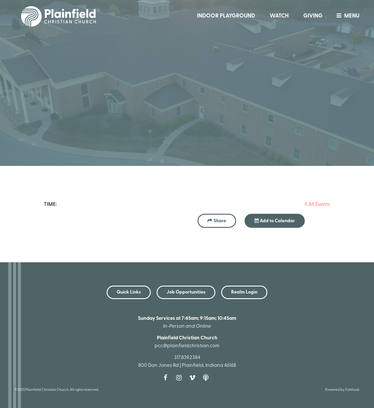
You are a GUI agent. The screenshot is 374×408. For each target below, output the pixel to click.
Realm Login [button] (244, 292)
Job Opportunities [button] (186, 292)
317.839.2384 (187, 357)
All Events (317, 204)
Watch (279, 16)
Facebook (167, 377)
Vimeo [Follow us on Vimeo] (194, 377)
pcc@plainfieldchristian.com (187, 345)
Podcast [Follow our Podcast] (207, 377)
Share (220, 221)
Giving (313, 16)
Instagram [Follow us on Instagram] (180, 377)
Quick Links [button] (129, 292)
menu (346, 16)
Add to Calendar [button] (274, 220)
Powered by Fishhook (342, 390)
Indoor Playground (226, 16)
